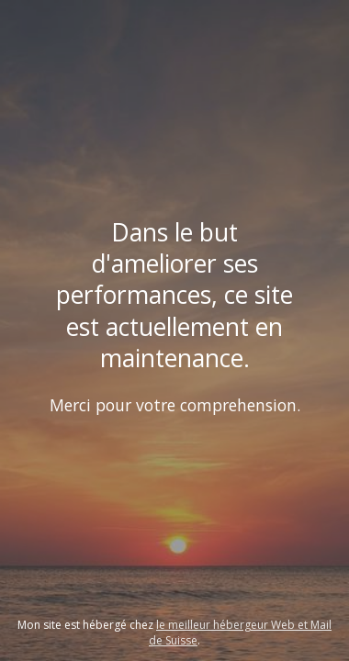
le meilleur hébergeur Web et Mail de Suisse (240, 632)
